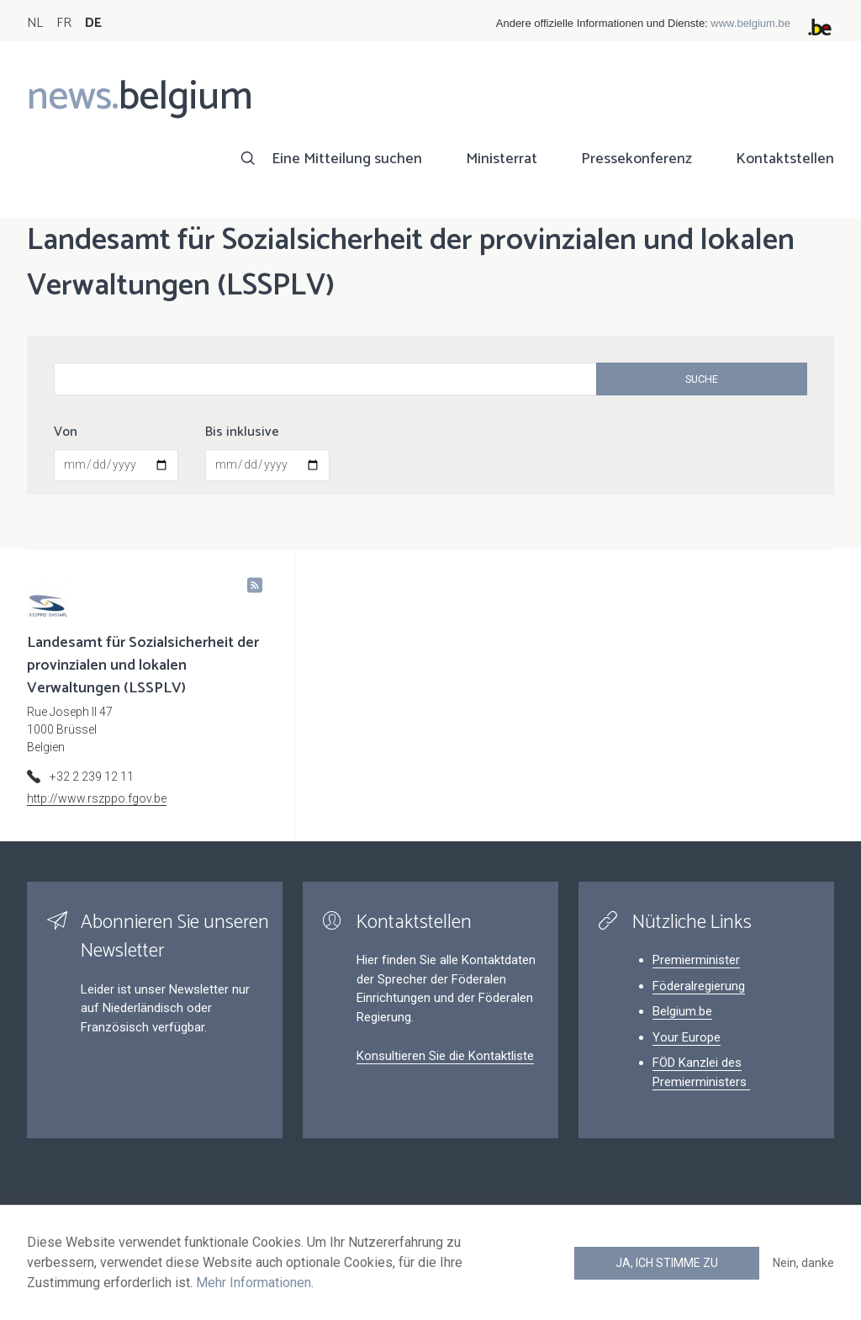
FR (63, 23)
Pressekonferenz (636, 159)
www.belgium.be (750, 23)
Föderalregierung (698, 986)
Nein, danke (803, 1263)
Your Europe (686, 1037)
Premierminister (696, 959)
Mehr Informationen (253, 1283)
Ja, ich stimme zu (666, 1263)
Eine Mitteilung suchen (347, 159)
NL (35, 23)
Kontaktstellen (785, 159)
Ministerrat (501, 159)
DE (93, 23)
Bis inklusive (242, 432)
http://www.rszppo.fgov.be (96, 798)
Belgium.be (682, 1011)
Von (65, 432)
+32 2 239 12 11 (92, 776)
